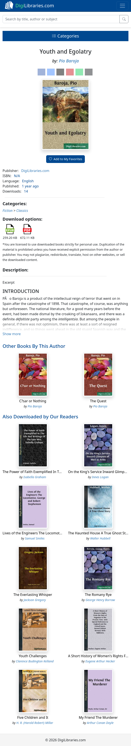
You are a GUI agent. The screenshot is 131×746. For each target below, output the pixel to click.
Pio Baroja (69, 61)
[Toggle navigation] (122, 6)
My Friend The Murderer (98, 717)
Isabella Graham (34, 477)
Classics (22, 210)
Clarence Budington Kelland (35, 661)
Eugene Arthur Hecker (100, 661)
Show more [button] (12, 334)
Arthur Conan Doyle (100, 723)
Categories (65, 36)
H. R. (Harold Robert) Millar (34, 723)
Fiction (8, 210)
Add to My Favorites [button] (65, 159)
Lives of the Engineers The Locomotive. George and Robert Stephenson (60, 533)
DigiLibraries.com (35, 170)
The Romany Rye (98, 594)
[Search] (61, 19)
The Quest (98, 401)
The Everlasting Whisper (32, 594)
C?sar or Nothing (32, 401)
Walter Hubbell (100, 538)
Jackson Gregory (35, 600)
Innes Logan (100, 477)
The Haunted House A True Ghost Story (99, 533)
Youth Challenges (33, 656)
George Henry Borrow (100, 600)
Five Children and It (32, 717)
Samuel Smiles (35, 538)
